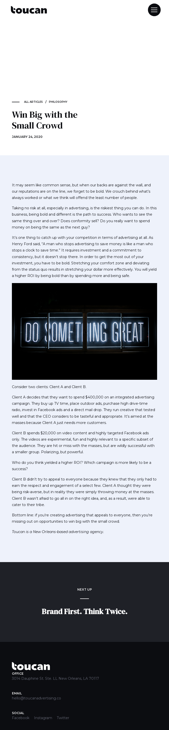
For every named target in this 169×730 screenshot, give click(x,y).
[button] (152, 10)
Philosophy (58, 102)
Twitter (63, 718)
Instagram (43, 718)
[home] (27, 10)
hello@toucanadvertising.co (36, 698)
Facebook (20, 718)
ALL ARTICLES (33, 102)
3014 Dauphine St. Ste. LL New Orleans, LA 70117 (55, 678)
